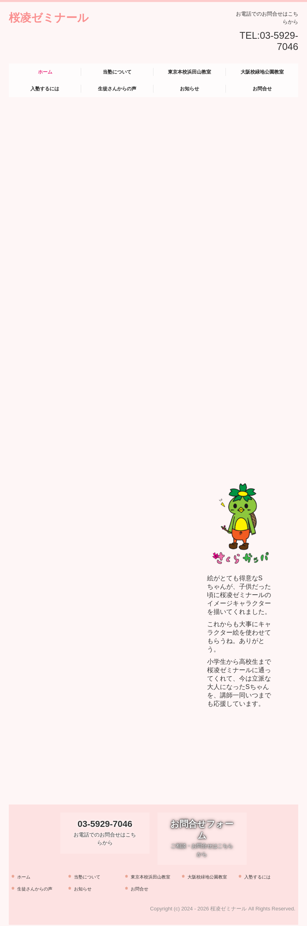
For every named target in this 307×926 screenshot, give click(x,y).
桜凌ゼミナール (49, 18)
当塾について (117, 72)
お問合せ (262, 89)
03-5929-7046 (279, 41)
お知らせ (189, 89)
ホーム (45, 72)
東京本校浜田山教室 (189, 72)
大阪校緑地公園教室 (262, 72)
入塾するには (44, 89)
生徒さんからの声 (117, 89)
